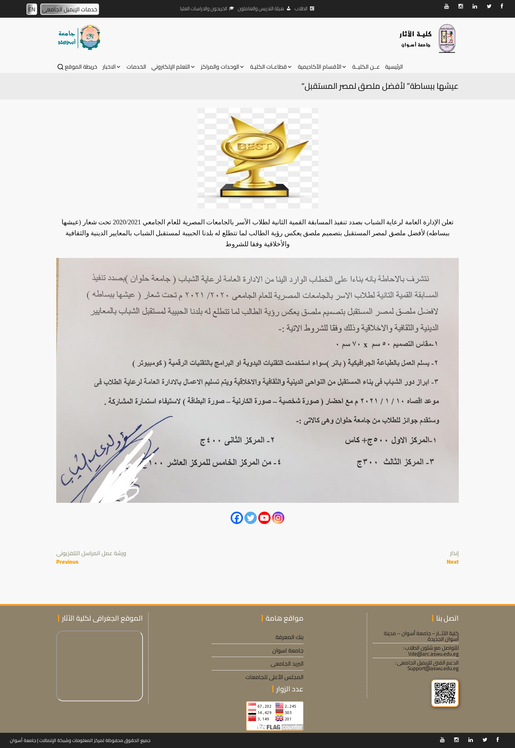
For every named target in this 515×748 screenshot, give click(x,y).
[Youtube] (264, 518)
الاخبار (109, 66)
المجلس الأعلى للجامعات (274, 677)
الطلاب (301, 8)
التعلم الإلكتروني (170, 66)
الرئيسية (394, 66)
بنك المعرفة (289, 637)
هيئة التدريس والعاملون (261, 8)
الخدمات (136, 66)
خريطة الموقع (81, 66)
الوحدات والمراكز (220, 66)
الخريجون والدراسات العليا (203, 8)
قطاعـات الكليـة (268, 66)
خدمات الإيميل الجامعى (69, 9)
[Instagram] (278, 518)
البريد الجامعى (287, 663)
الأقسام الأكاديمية (319, 66)
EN (31, 9)
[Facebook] (237, 518)
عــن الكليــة (366, 66)
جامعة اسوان (287, 650)
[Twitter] (250, 518)
